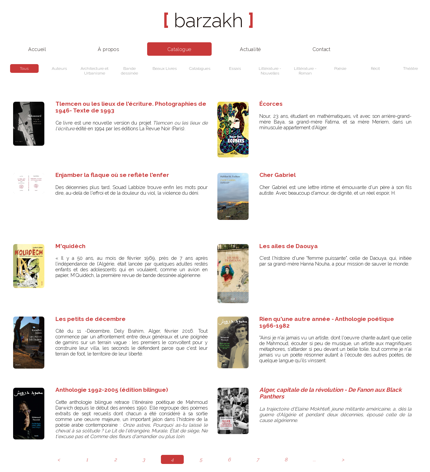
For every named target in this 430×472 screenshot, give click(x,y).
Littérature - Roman (305, 71)
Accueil (37, 49)
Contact (321, 49)
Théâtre (410, 68)
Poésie (340, 68)
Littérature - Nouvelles (270, 71)
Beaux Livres (165, 68)
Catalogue (179, 49)
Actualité (250, 49)
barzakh (208, 20)
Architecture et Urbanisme (95, 71)
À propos (108, 49)
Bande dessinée (129, 71)
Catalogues (199, 68)
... (314, 459)
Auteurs (59, 68)
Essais (235, 68)
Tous (24, 68)
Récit (375, 68)
